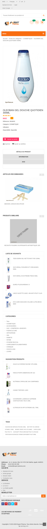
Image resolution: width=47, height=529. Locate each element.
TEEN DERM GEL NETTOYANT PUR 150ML (26, 258)
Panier (42, 22)
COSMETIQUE (27, 38)
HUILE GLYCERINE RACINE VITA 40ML (25, 364)
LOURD (9, 351)
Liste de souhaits (32, 22)
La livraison (6, 483)
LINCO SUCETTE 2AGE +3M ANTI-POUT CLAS (27, 293)
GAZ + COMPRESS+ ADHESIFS (16, 328)
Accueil (5, 38)
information (23, 157)
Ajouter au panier (12, 139)
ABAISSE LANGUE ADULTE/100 (14, 204)
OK (43, 496)
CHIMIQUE (10, 347)
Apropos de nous (7, 5)
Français (12, 1)
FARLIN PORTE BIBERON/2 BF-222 (24, 373)
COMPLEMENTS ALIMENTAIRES (17, 344)
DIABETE (9, 337)
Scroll (44, 524)
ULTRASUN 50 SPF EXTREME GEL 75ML (26, 407)
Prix (4, 490)
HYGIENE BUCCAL (12, 342)
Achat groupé (7, 473)
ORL (8, 335)
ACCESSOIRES (11, 326)
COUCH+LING (11, 349)
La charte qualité (8, 488)
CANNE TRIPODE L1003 (20, 390)
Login (15, 5)
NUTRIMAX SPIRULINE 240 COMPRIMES (26, 381)
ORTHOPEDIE (11, 333)
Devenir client (7, 476)
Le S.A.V (5, 486)
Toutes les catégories (15, 38)
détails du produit (23, 152)
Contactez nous (7, 478)
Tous (8, 321)
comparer (37, 22)
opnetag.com (24, 526)
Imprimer (6, 144)
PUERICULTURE (12, 330)
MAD (3, 1)
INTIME (9, 340)
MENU (4, 33)
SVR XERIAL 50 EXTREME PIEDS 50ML (25, 276)
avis (23, 162)
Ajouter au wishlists (19, 144)
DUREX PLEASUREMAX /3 (21, 284)
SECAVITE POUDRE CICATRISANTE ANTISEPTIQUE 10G (22, 245)
